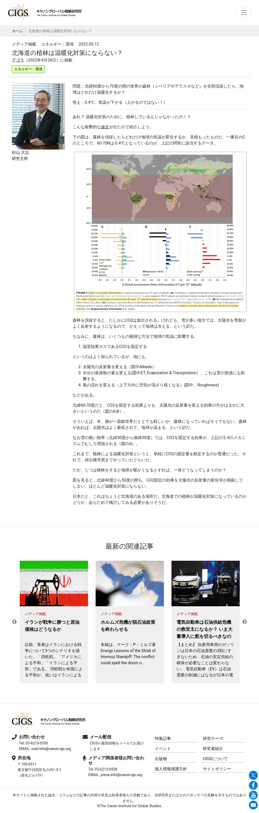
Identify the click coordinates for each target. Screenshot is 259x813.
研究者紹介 (213, 748)
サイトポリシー (217, 768)
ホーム (17, 31)
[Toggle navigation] (244, 13)
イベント (163, 748)
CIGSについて (215, 758)
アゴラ (18, 60)
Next (244, 621)
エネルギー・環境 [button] (28, 69)
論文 (105, 126)
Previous (14, 621)
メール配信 (100, 737)
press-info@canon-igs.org (121, 775)
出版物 (161, 758)
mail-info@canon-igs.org (51, 749)
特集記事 (163, 738)
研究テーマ (213, 738)
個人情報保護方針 (171, 768)
